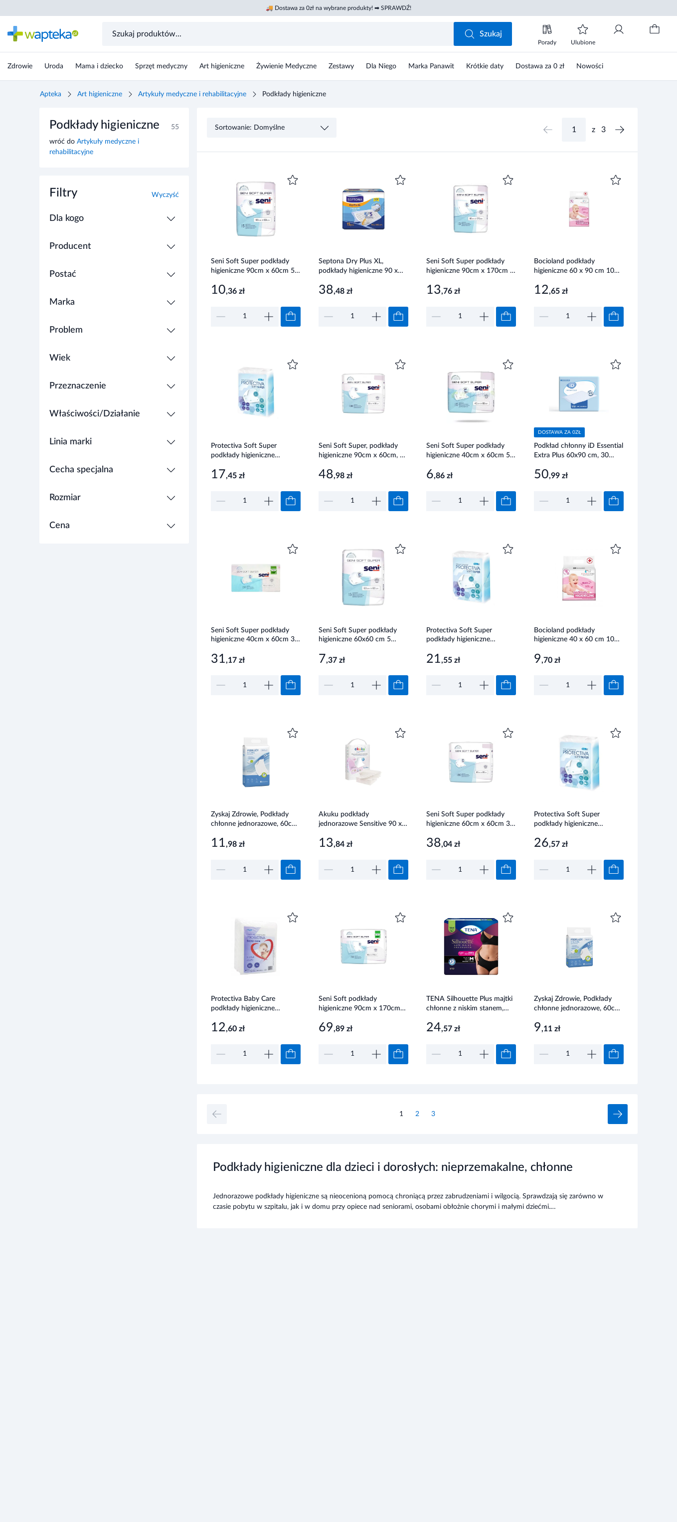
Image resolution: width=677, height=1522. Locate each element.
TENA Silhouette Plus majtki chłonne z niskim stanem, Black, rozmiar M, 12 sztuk (469, 1004)
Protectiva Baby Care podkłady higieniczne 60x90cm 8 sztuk (243, 1004)
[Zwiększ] (269, 317)
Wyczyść (165, 194)
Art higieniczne (99, 94)
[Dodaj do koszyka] (291, 317)
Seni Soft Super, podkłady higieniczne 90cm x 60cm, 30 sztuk (363, 451)
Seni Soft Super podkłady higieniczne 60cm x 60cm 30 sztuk (470, 820)
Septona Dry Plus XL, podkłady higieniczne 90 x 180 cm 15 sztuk (358, 267)
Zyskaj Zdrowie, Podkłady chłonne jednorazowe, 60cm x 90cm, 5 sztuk (254, 820)
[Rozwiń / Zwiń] (171, 218)
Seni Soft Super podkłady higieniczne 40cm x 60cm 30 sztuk (255, 636)
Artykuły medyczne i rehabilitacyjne (192, 94)
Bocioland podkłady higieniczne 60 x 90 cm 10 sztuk (574, 267)
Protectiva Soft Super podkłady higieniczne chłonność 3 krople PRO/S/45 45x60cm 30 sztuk (247, 451)
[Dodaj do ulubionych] (293, 180)
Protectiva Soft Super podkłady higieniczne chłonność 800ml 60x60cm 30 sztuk (468, 636)
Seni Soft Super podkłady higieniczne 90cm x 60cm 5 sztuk (253, 267)
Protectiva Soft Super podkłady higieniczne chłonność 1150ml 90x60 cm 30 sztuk (573, 820)
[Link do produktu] (256, 249)
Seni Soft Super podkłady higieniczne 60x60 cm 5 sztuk (358, 636)
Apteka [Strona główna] (50, 94)
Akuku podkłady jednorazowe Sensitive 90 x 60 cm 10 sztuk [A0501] (360, 820)
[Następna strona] (620, 130)
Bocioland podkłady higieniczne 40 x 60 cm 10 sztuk (574, 636)
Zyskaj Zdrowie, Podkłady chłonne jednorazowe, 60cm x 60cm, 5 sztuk (577, 1004)
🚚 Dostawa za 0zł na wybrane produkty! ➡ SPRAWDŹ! (338, 8)
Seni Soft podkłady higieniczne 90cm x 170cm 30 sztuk (359, 1004)
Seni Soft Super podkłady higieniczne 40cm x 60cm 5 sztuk (468, 451)
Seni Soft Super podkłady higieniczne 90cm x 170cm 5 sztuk (470, 267)
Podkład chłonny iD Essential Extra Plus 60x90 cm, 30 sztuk (578, 451)
